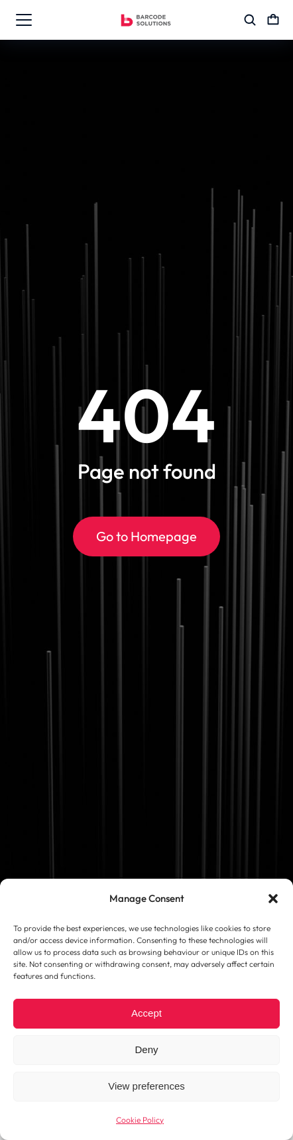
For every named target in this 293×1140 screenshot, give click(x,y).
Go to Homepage (146, 536)
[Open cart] (273, 20)
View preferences (146, 1086)
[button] (273, 898)
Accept (146, 1013)
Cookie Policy (140, 1120)
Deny (146, 1049)
